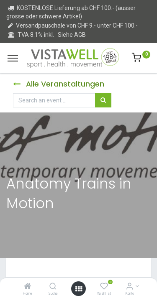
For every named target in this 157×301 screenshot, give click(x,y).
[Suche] (53, 286)
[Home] (27, 286)
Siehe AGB (72, 34)
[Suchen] (103, 100)
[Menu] (13, 58)
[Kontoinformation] (130, 286)
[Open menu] (78, 289)
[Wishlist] (104, 286)
